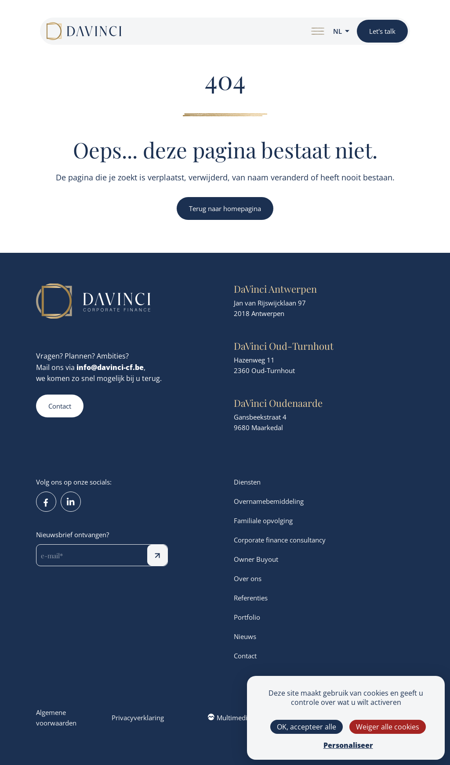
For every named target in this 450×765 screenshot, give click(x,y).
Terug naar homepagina (225, 208)
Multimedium (233, 717)
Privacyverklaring (138, 717)
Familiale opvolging (263, 520)
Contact (59, 406)
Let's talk (382, 31)
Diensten (247, 482)
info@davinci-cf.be (110, 367)
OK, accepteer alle (306, 726)
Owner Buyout (256, 559)
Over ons (247, 578)
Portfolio (247, 617)
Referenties (251, 597)
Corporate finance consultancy (280, 539)
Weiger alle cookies (387, 726)
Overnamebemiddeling (269, 501)
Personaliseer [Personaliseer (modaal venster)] (348, 745)
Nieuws (245, 636)
